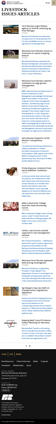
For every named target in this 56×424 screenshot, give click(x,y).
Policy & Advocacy (23, 361)
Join (11, 354)
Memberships (18, 365)
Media (35, 361)
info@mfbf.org (11, 385)
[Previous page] (26, 346)
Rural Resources (8, 361)
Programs (44, 361)
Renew (18, 354)
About (29, 365)
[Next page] (29, 346)
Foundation (6, 365)
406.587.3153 (12, 387)
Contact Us (5, 390)
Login (4, 354)
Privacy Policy (6, 415)
